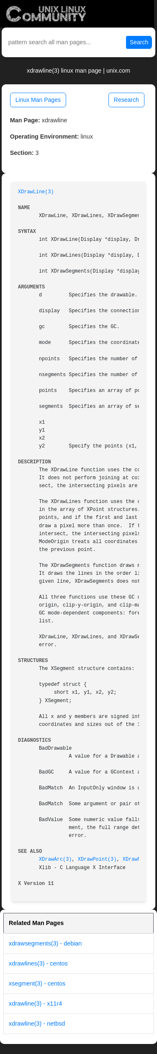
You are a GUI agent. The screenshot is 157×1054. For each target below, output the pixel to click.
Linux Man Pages (38, 99)
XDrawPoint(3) (97, 859)
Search (139, 42)
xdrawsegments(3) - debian (45, 943)
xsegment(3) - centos (37, 983)
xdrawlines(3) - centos (38, 963)
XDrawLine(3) (36, 192)
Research (126, 99)
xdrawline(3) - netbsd (37, 1023)
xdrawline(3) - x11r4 (35, 1003)
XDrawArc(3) (55, 859)
